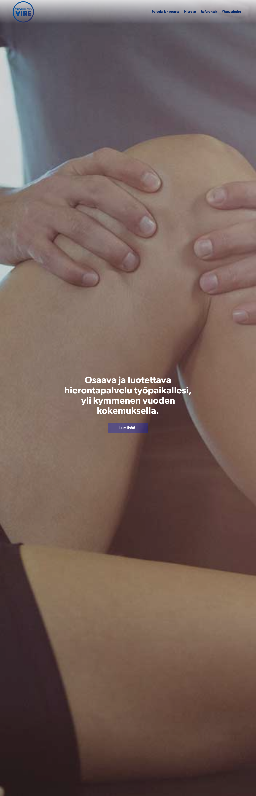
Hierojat (190, 12)
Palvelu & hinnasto (166, 12)
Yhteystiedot (231, 12)
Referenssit (209, 12)
